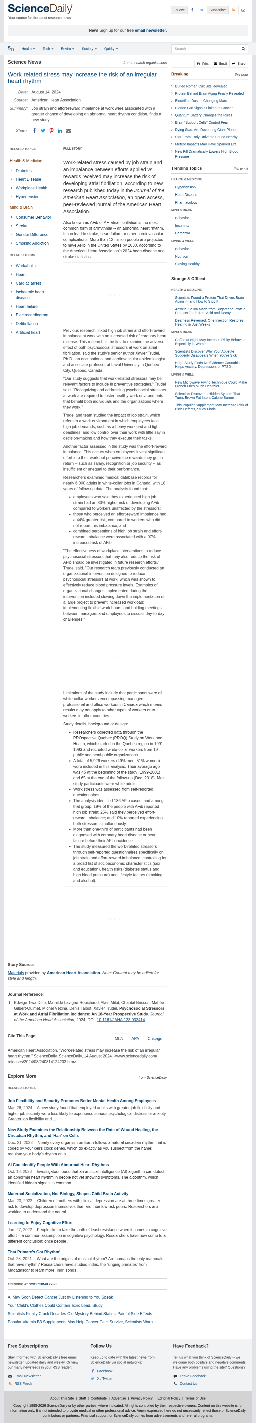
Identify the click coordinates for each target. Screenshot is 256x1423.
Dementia (182, 233)
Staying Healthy (187, 264)
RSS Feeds (23, 1384)
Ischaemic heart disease (30, 295)
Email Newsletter (27, 1376)
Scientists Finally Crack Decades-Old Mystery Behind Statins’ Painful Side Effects (80, 1314)
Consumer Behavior (33, 217)
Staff (82, 1398)
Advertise (119, 1398)
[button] (202, 63)
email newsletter (150, 30)
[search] (243, 48)
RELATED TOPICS (23, 149)
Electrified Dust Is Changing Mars (201, 101)
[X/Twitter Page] (202, 10)
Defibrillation (27, 324)
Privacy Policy (141, 1398)
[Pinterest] (51, 131)
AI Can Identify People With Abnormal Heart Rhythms (58, 1165)
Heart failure (27, 306)
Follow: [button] (179, 10)
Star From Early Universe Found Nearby (206, 137)
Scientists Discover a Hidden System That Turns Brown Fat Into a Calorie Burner (207, 396)
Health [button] (28, 49)
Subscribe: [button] (218, 10)
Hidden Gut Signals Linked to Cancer (203, 108)
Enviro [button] (67, 49)
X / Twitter (105, 1379)
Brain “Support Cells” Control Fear (201, 122)
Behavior (182, 218)
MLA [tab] (119, 1038)
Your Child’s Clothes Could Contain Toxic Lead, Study (55, 1305)
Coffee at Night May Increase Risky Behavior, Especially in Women (210, 342)
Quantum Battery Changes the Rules (203, 115)
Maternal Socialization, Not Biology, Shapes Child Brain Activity (68, 1194)
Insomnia (182, 226)
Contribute (99, 1398)
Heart (21, 274)
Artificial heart (28, 332)
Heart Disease (28, 179)
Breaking (179, 74)
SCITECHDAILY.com (43, 1284)
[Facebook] (35, 131)
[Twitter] (43, 131)
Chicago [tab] (155, 1038)
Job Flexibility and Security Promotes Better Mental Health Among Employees (82, 1101)
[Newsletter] (243, 10)
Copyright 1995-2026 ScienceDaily (40, 1406)
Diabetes (24, 171)
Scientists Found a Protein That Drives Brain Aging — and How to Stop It (209, 299)
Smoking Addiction (32, 243)
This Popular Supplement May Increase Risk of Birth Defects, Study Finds (211, 407)
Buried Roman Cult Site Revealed (201, 86)
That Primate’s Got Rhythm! (34, 1252)
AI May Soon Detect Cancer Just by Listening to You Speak (60, 1297)
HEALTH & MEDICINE (186, 179)
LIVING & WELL (182, 241)
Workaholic (26, 266)
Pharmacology (186, 202)
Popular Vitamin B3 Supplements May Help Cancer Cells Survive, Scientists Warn (80, 1322)
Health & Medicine (26, 161)
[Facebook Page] (192, 10)
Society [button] (89, 49)
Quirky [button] (111, 49)
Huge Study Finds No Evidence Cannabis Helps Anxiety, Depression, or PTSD (207, 365)
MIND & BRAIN (181, 210)
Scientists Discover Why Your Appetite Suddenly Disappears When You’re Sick (206, 353)
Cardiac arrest (28, 283)
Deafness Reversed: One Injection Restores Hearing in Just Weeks (209, 322)
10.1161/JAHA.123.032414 (121, 1020)
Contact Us (188, 1384)
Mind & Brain (21, 207)
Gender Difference (32, 234)
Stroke (21, 226)
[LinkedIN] (60, 131)
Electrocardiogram (32, 315)
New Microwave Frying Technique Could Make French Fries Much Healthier (211, 384)
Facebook (104, 1371)
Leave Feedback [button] (193, 1376)
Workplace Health (31, 188)
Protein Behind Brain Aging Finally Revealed (209, 93)
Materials (16, 973)
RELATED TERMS (22, 255)
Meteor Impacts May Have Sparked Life (205, 144)
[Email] (69, 131)
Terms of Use (195, 1398)
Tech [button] (47, 49)
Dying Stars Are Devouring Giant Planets (206, 130)
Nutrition (181, 256)
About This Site (62, 1398)
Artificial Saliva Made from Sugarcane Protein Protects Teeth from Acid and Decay (210, 311)
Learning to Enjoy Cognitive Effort (40, 1223)
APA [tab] (135, 1038)
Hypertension (27, 197)
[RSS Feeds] (233, 10)
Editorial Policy (169, 1398)
